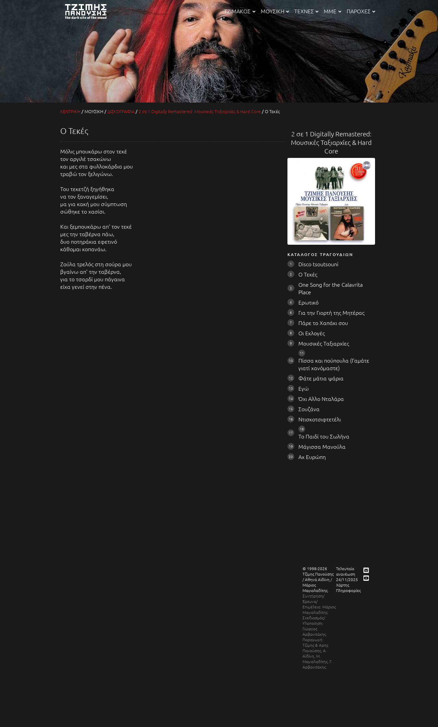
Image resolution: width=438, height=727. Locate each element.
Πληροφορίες (348, 590)
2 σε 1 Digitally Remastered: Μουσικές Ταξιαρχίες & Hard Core (200, 111)
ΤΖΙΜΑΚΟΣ (239, 11)
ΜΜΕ (332, 11)
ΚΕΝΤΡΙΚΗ (70, 111)
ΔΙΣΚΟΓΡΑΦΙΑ (120, 111)
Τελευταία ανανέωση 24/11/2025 (347, 574)
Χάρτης (342, 585)
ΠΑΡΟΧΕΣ (361, 11)
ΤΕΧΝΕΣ (306, 11)
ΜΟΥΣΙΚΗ (275, 11)
